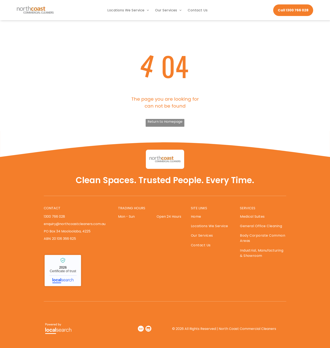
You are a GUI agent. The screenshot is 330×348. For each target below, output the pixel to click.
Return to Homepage (165, 121)
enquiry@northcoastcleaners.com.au (74, 223)
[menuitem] (128, 10)
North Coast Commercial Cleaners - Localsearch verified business (63, 270)
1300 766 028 (54, 216)
